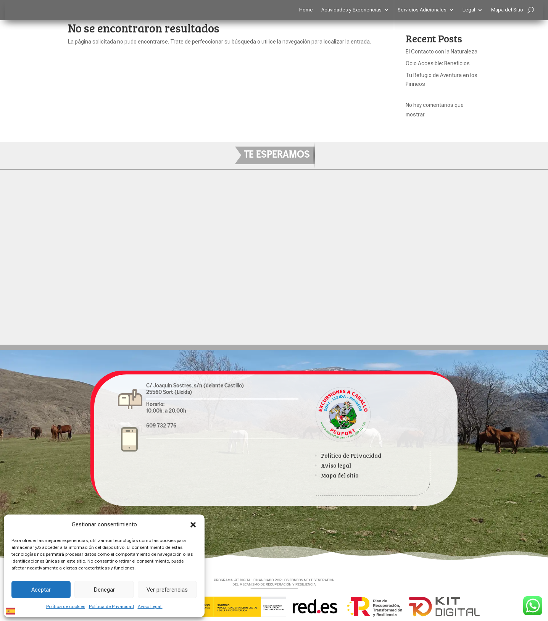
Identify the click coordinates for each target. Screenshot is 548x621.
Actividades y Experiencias (351, 10)
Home (306, 10)
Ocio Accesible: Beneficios (438, 63)
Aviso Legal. (150, 606)
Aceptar (41, 589)
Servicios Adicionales (422, 10)
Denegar (104, 589)
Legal (469, 10)
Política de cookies (65, 606)
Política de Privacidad (111, 606)
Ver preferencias (167, 589)
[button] (193, 525)
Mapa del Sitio (507, 10)
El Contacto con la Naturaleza (441, 51)
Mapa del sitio (339, 475)
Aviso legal (336, 465)
